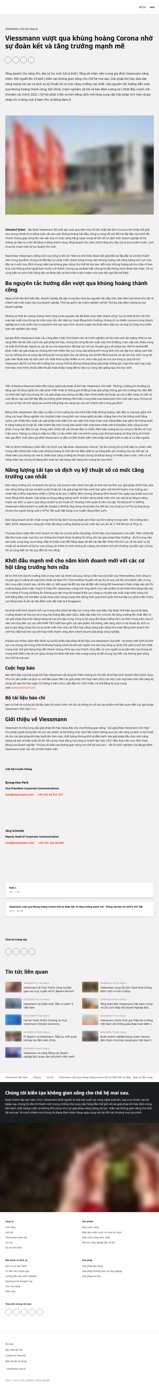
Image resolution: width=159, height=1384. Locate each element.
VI (140, 7)
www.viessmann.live (23, 687)
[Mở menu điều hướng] (152, 7)
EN (144, 7)
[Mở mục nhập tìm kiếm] (133, 7)
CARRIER (46, 1380)
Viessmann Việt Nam (16, 1077)
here (33, 709)
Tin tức (50, 1077)
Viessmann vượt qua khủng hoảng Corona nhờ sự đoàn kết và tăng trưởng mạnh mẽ (104, 1077)
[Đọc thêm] (41, 987)
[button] (143, 1077)
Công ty (37, 1077)
